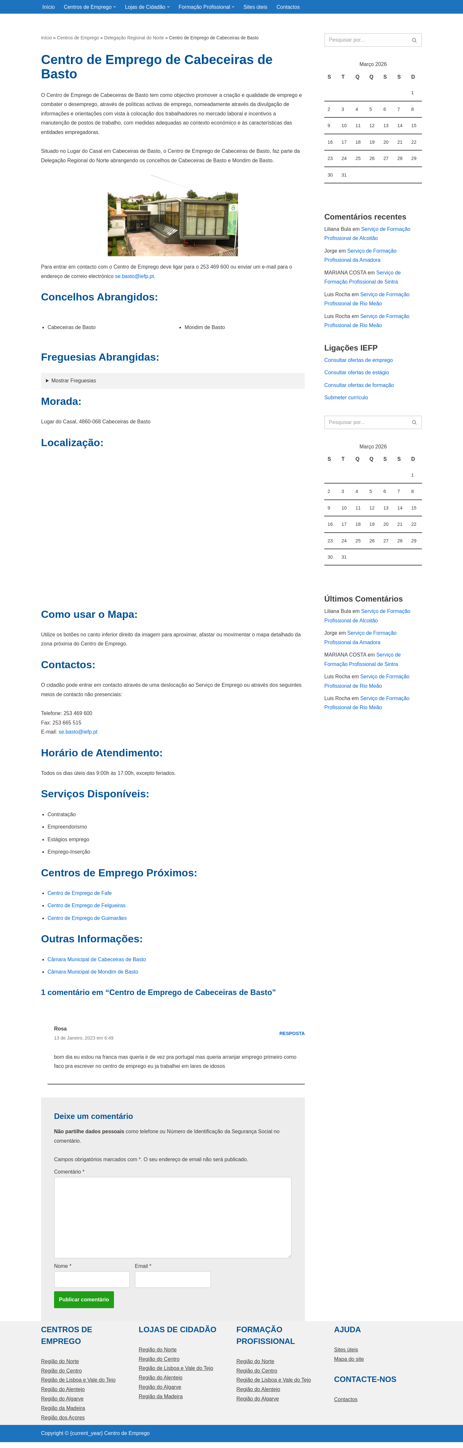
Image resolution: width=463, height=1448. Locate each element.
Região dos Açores (63, 1423)
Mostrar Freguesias (73, 382)
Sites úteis (257, 7)
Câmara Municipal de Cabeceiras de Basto (97, 962)
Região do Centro (61, 1376)
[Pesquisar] (365, 40)
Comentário (69, 1176)
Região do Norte (60, 1367)
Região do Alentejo (63, 1395)
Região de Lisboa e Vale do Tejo (78, 1385)
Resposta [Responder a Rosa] (292, 1037)
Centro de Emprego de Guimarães (87, 921)
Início (48, 7)
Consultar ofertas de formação (359, 388)
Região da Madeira (63, 1414)
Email (143, 1271)
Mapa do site (349, 1364)
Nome (62, 1271)
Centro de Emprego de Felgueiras (87, 908)
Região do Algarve (62, 1404)
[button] (115, 7)
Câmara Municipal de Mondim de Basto (93, 975)
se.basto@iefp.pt (135, 277)
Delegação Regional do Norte (134, 38)
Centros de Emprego (78, 38)
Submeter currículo (346, 400)
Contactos (289, 7)
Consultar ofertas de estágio (356, 375)
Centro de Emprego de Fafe (80, 896)
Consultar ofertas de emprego (358, 362)
